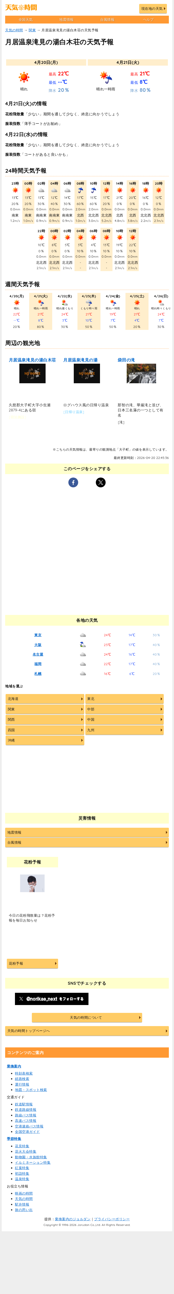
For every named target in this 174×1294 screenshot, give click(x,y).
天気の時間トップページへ (28, 1031)
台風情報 (107, 19)
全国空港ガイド (27, 1131)
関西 (11, 719)
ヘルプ (148, 19)
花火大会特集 (25, 1151)
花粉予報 (16, 963)
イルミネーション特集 (32, 1162)
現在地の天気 (152, 8)
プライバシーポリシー (112, 1219)
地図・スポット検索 (31, 1090)
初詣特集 (22, 1173)
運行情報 (22, 1084)
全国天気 (26, 19)
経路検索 (22, 1079)
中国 (90, 719)
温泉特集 (22, 1179)
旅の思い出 (24, 1210)
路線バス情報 (25, 1115)
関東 (32, 30)
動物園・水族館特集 (31, 1157)
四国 (11, 730)
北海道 (13, 698)
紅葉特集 (22, 1168)
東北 (90, 698)
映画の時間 (24, 1193)
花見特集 (22, 1146)
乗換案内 (14, 1066)
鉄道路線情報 (25, 1109)
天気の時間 (14, 30)
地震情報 (66, 19)
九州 (90, 730)
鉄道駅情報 (24, 1104)
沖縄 (11, 740)
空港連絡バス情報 (29, 1126)
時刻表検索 (24, 1073)
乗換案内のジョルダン (72, 1219)
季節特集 (14, 1139)
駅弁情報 (22, 1204)
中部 (90, 709)
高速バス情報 (25, 1120)
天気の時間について (86, 1017)
